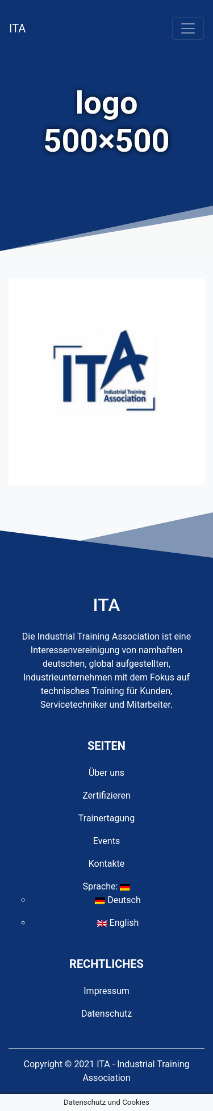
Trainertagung (106, 818)
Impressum (106, 990)
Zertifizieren (106, 795)
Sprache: (107, 886)
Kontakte (107, 863)
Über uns (106, 772)
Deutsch (117, 900)
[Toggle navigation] (188, 28)
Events (106, 841)
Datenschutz (106, 1013)
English (118, 922)
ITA (17, 28)
